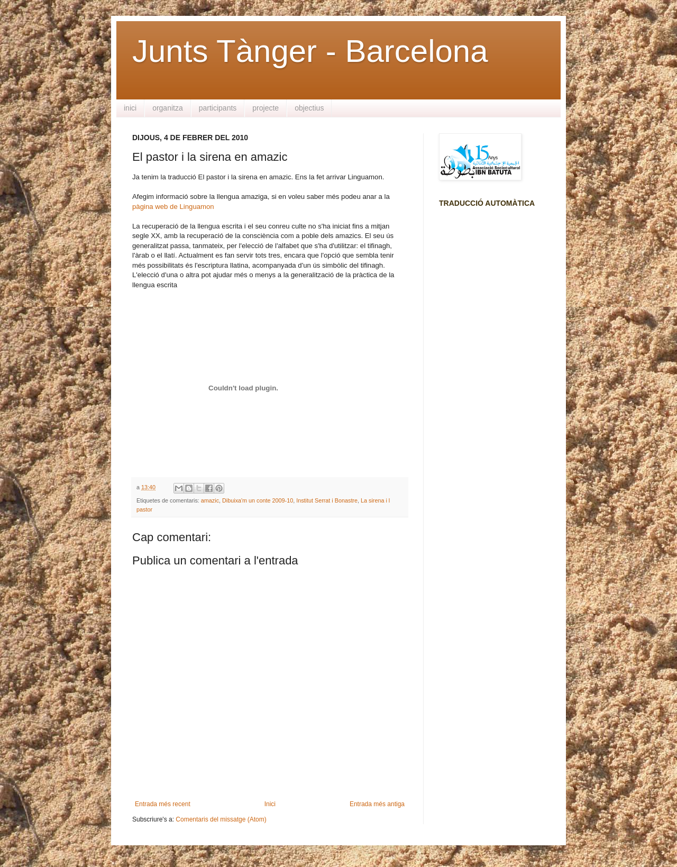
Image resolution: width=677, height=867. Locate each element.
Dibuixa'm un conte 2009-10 (257, 500)
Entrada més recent (162, 804)
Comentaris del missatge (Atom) (221, 819)
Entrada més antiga (377, 804)
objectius (309, 108)
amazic (210, 500)
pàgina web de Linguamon (173, 207)
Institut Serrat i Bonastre (327, 500)
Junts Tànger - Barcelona (310, 51)
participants (218, 108)
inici (130, 108)
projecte (265, 108)
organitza (167, 108)
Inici (270, 804)
